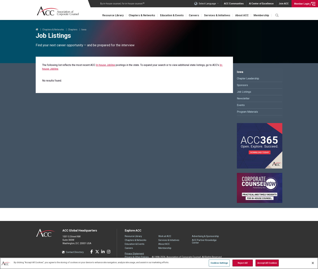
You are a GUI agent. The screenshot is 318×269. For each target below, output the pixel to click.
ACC (46, 233)
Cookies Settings (219, 263)
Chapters (72, 29)
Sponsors (242, 85)
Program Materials (247, 111)
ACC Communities (233, 3)
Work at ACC (164, 236)
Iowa (83, 29)
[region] (159, 263)
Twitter (97, 251)
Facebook (91, 251)
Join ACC (284, 3)
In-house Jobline (105, 65)
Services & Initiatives (217, 15)
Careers (193, 15)
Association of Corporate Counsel (58, 11)
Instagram (108, 251)
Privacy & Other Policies (137, 257)
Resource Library (112, 15)
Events (241, 105)
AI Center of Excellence (261, 3)
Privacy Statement (134, 253)
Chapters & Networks (141, 15)
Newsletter (243, 98)
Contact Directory (75, 252)
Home (37, 29)
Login (302, 3)
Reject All (243, 263)
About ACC (241, 15)
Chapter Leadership (248, 78)
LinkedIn (102, 251)
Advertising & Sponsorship (205, 236)
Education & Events (171, 15)
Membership (261, 15)
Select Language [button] (207, 3)
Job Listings (244, 91)
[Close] (312, 263)
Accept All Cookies (267, 263)
